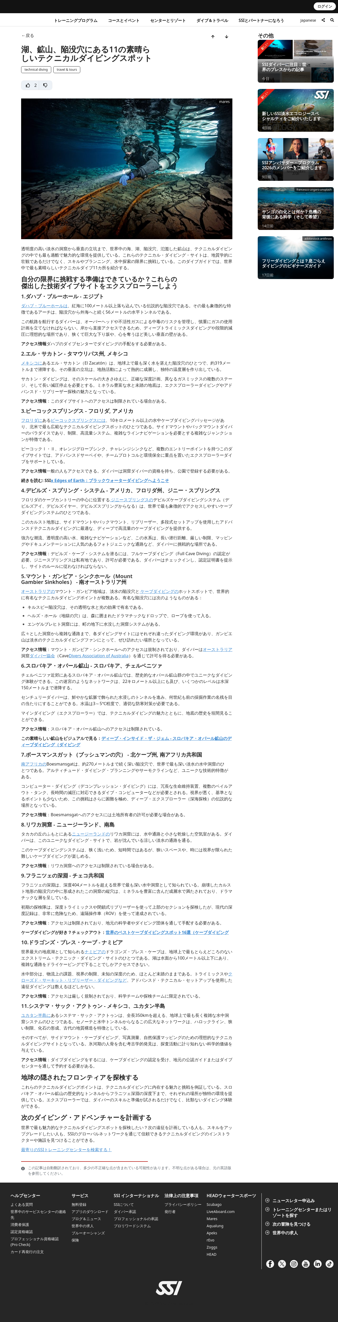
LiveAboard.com (221, 1211)
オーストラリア (217, 649)
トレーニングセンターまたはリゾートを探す (299, 1212)
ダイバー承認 (125, 1211)
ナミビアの (95, 952)
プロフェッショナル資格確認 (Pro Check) (35, 1241)
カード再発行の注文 (27, 1251)
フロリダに (31, 420)
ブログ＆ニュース (86, 1218)
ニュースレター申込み (290, 1200)
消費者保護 (20, 1224)
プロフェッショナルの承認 (136, 1218)
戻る (30, 35)
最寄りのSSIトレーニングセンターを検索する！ (66, 1150)
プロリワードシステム (132, 1225)
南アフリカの (33, 764)
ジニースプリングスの (131, 500)
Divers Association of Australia (98, 656)
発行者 (170, 1211)
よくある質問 (22, 1204)
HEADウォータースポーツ (231, 1195)
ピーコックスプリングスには (78, 420)
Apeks (212, 1232)
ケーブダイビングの (159, 591)
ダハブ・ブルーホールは (44, 306)
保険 (75, 1240)
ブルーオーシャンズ (88, 1232)
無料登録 (79, 1204)
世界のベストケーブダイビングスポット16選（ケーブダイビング (167, 932)
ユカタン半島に (36, 1015)
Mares (212, 1218)
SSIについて (124, 1204)
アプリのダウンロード (90, 1211)
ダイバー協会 (42, 656)
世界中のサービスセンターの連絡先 (38, 1214)
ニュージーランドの (91, 834)
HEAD (212, 1254)
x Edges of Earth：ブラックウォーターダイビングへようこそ (110, 480)
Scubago (214, 1204)
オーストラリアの (38, 591)
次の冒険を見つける (288, 1224)
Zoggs (212, 1247)
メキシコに (31, 363)
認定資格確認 (22, 1231)
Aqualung (215, 1225)
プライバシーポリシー (183, 1204)
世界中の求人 (282, 1233)
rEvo (210, 1240)
